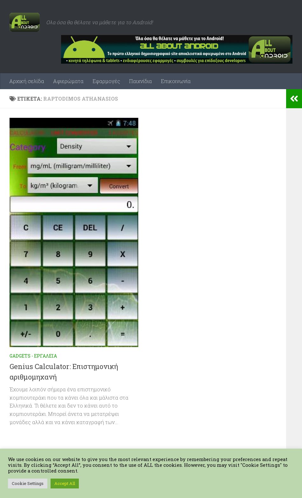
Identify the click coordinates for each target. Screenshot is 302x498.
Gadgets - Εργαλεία (33, 356)
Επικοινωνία (176, 81)
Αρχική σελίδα (26, 81)
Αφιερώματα (68, 81)
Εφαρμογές (106, 81)
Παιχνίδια (140, 81)
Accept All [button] (64, 483)
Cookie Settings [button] (28, 483)
